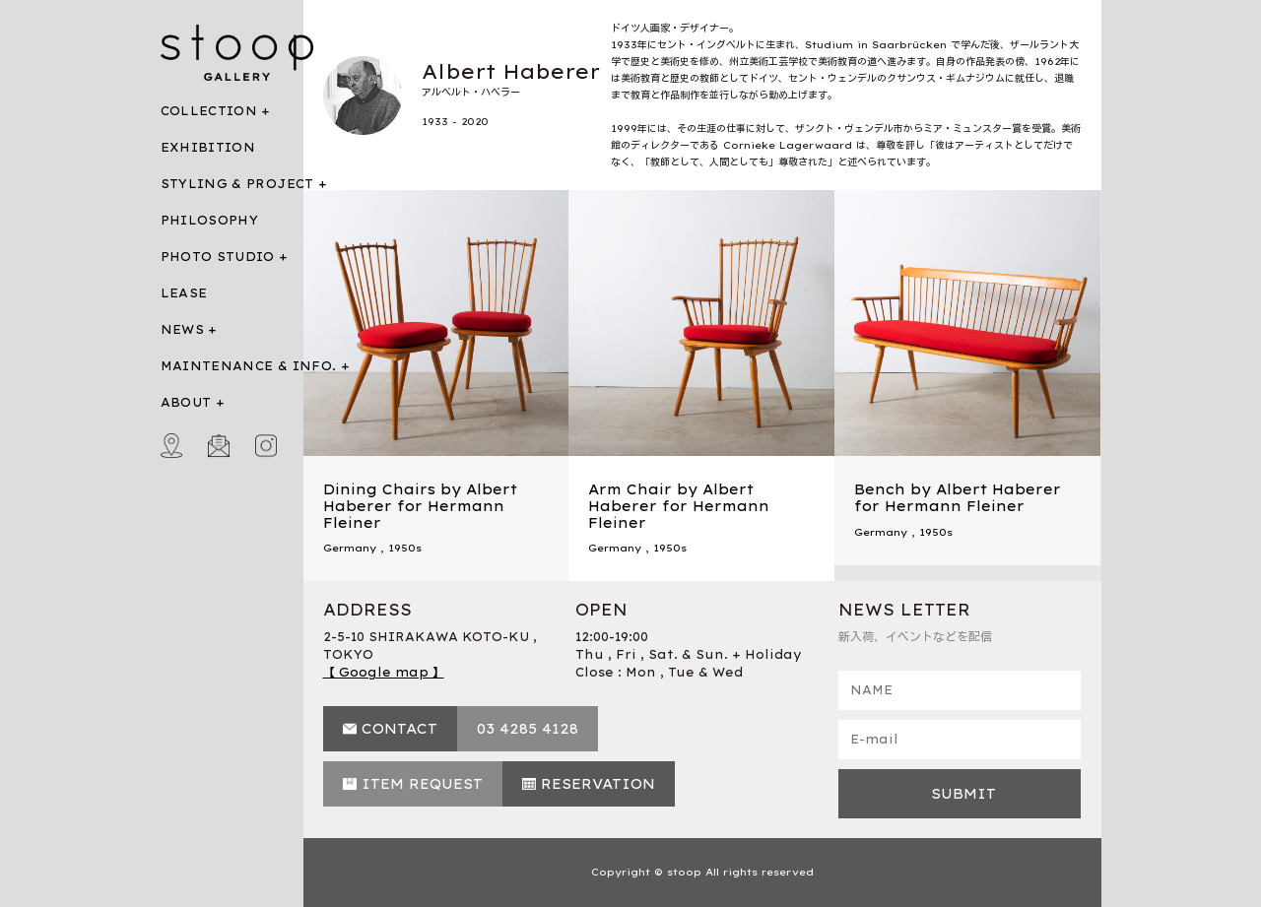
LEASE (184, 293)
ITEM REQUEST (422, 784)
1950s (405, 548)
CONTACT (399, 729)
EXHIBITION (208, 147)
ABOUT (186, 402)
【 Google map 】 (383, 672)
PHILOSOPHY (210, 220)
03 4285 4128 (527, 729)
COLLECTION (209, 110)
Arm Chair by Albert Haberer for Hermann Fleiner (678, 506)
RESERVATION (598, 784)
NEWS (182, 329)
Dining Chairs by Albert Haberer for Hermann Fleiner (420, 506)
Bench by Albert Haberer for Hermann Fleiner (957, 498)
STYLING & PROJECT (237, 183)
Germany (349, 548)
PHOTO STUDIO (218, 256)
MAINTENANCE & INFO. (249, 365)
